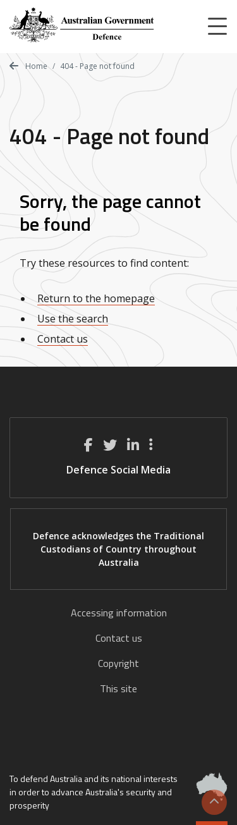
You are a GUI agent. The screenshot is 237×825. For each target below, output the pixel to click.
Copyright (118, 663)
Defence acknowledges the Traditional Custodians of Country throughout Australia (118, 549)
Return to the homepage (96, 298)
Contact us (62, 339)
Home (28, 66)
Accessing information (119, 612)
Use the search (72, 319)
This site (118, 688)
